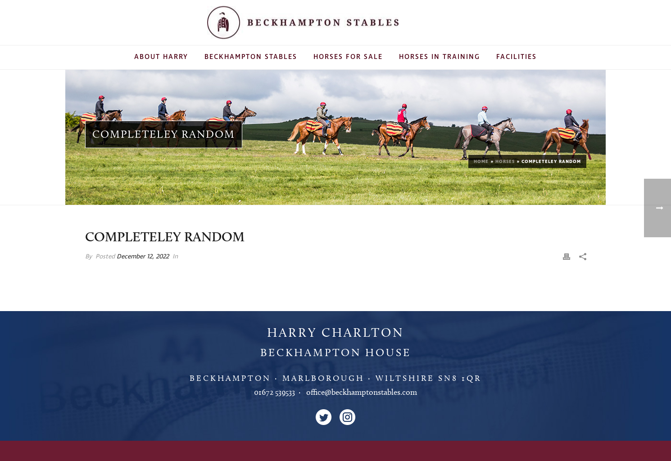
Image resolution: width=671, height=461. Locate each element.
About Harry (161, 57)
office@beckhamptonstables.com (361, 392)
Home (481, 161)
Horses (505, 161)
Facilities (516, 57)
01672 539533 (274, 392)
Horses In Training (439, 57)
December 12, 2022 (143, 256)
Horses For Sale (348, 57)
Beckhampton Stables (250, 57)
